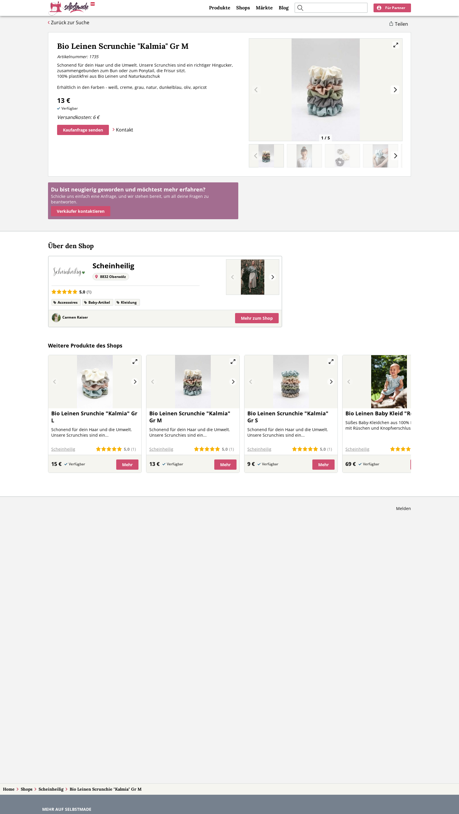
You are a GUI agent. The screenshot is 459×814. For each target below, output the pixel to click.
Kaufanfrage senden (83, 130)
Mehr (257, 318)
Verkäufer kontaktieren (81, 211)
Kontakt (124, 130)
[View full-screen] (395, 45)
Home (9, 789)
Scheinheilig (51, 789)
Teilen (401, 24)
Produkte (219, 8)
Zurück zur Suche (70, 22)
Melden (403, 508)
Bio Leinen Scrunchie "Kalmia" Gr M (106, 789)
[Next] (395, 89)
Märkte (264, 8)
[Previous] (233, 277)
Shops (243, 8)
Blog (284, 8)
